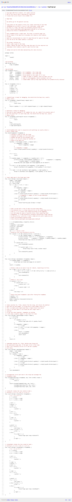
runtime (44, 7)
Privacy (12, 500)
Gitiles (8, 500)
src (39, 7)
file (30, 10)
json (69, 499)
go (2, 7)
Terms (16, 500)
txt (66, 499)
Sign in (69, 2)
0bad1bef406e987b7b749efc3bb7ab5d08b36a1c (21, 7)
